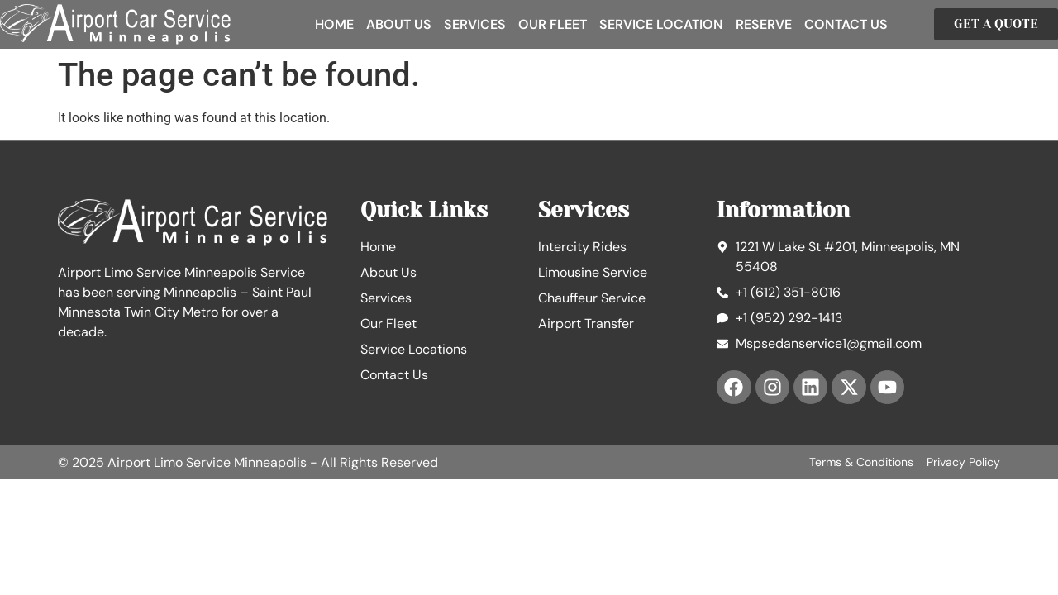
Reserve (764, 24)
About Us (398, 24)
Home (334, 24)
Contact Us (846, 24)
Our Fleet (552, 24)
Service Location (661, 24)
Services (475, 24)
